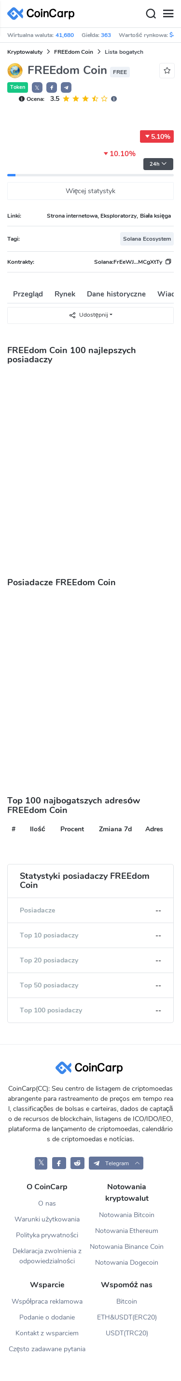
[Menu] (168, 14)
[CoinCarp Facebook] (59, 1163)
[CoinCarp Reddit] (77, 1163)
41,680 (65, 35)
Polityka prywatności (47, 1235)
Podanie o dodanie (47, 1317)
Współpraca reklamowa (47, 1301)
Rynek (65, 294)
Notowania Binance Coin (127, 1246)
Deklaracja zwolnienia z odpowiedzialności (47, 1256)
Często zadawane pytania (47, 1349)
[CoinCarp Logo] (43, 14)
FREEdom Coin (73, 52)
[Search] (150, 14)
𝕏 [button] (37, 88)
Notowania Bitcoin (126, 1215)
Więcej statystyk (91, 191)
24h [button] (158, 164)
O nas (47, 1203)
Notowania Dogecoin (126, 1262)
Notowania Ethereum (127, 1230)
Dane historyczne (116, 294)
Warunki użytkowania (47, 1219)
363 (106, 35)
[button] (51, 87)
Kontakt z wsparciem (47, 1333)
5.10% (156, 136)
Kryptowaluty (24, 52)
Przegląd (28, 294)
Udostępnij (88, 315)
